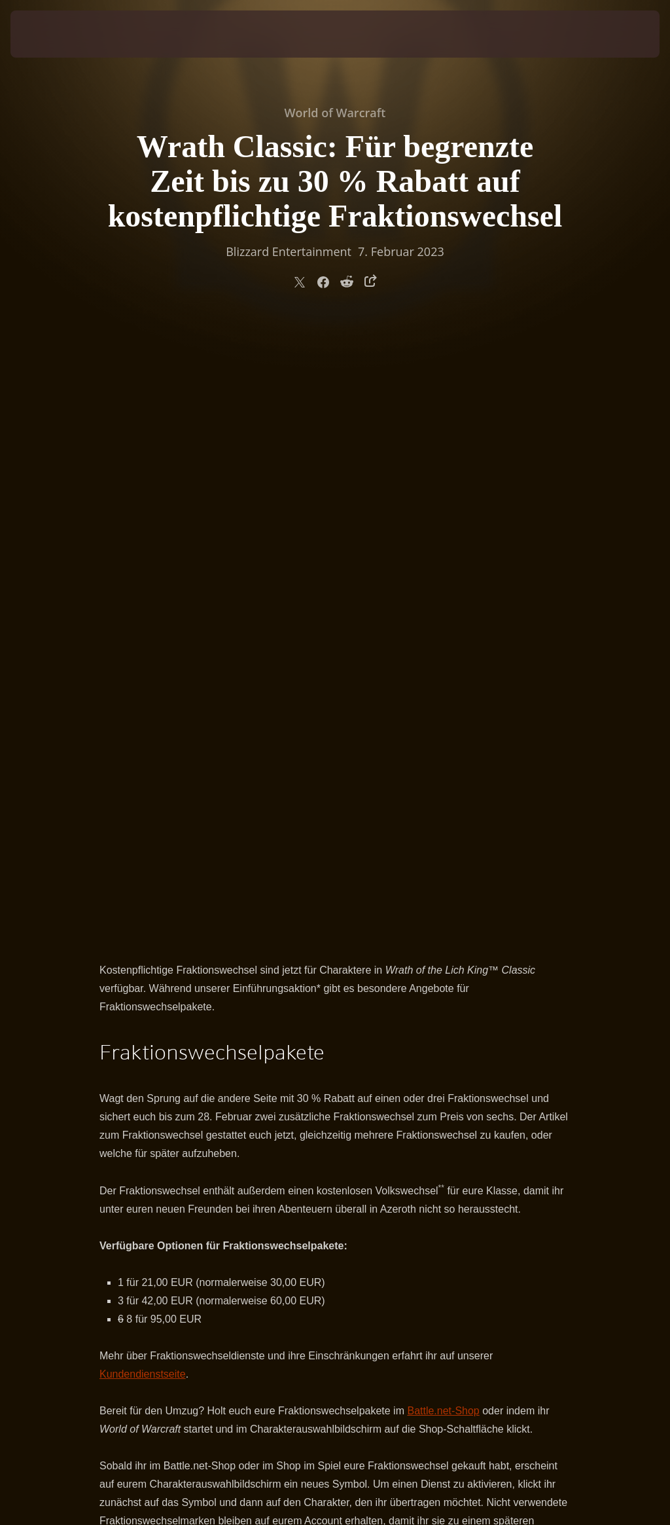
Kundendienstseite (142, 757)
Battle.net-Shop (443, 793)
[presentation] (49, 34)
